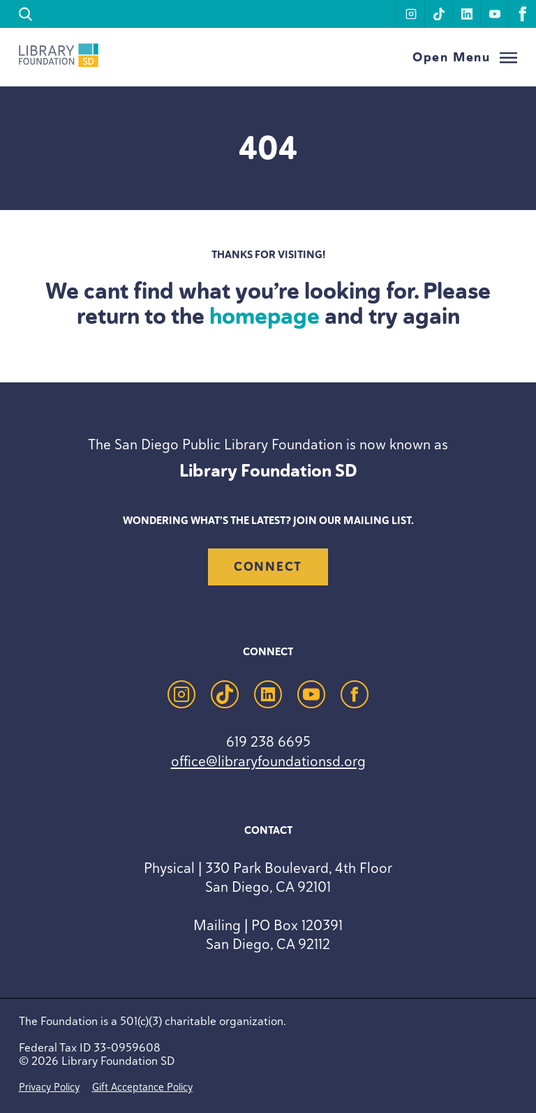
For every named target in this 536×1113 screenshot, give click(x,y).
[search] (26, 14)
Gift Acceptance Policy (142, 1086)
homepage (264, 316)
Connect (268, 566)
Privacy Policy (49, 1086)
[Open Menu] (465, 57)
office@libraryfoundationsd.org (268, 761)
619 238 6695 (268, 741)
